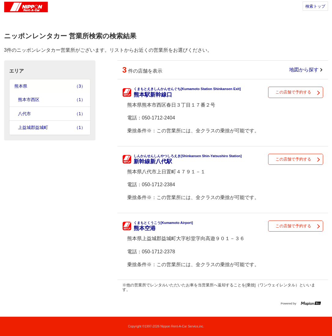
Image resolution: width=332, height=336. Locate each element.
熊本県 (49, 86)
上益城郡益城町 (51, 127)
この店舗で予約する (293, 92)
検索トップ (315, 6)
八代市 (51, 113)
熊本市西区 (51, 99)
